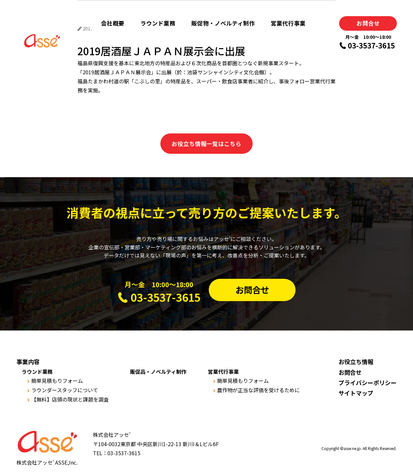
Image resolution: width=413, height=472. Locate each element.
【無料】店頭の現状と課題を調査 (70, 399)
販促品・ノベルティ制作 (158, 371)
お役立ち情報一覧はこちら (206, 144)
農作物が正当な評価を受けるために (258, 390)
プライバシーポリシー (367, 382)
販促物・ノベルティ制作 (223, 23)
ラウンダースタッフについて (64, 390)
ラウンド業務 (157, 23)
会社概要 (112, 23)
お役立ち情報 (355, 361)
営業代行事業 (288, 23)
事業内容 (28, 361)
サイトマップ (355, 393)
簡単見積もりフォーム (57, 380)
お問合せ (368, 23)
